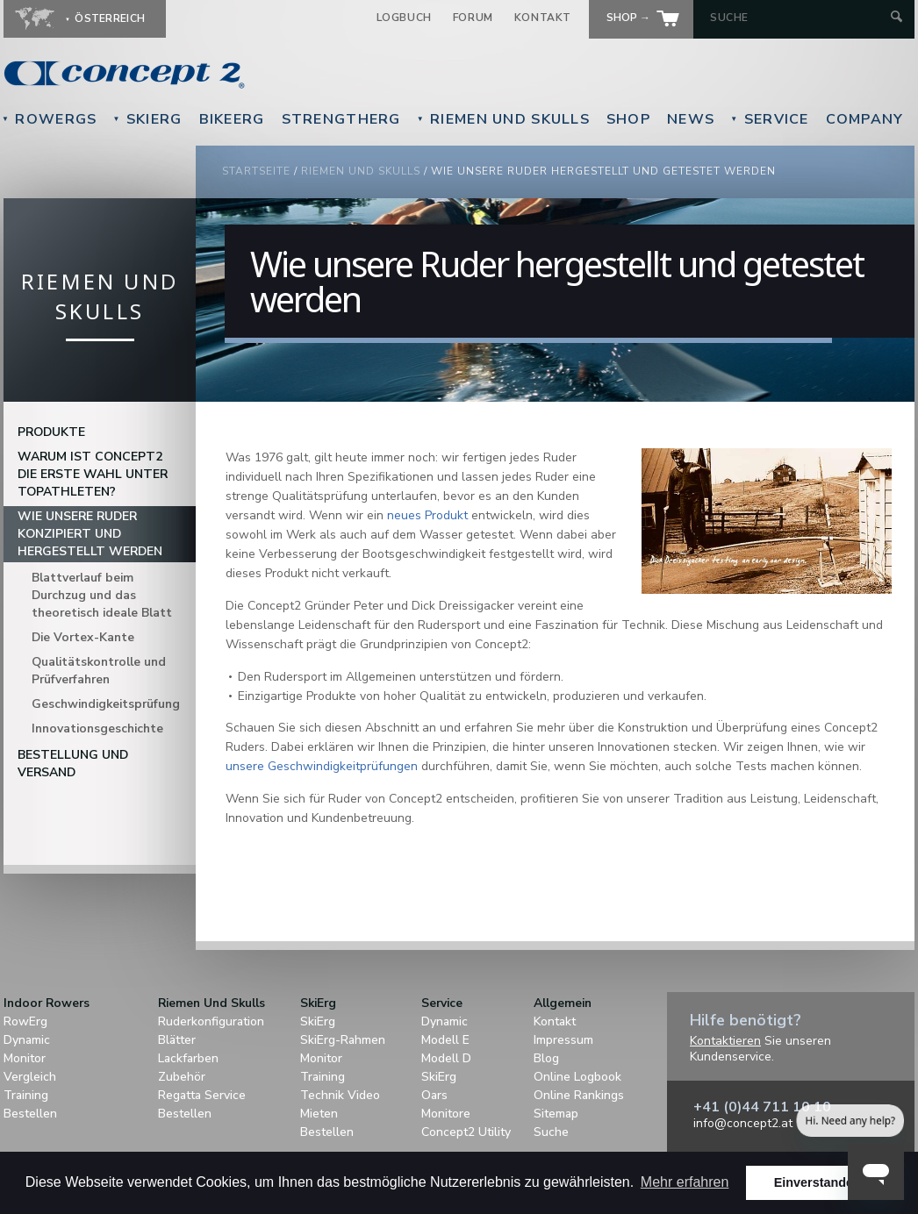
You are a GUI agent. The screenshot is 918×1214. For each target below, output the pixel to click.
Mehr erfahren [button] (685, 1182)
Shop (628, 119)
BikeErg (232, 119)
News (690, 119)
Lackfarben (188, 1058)
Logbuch (404, 18)
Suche (551, 1132)
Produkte (51, 432)
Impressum (563, 1040)
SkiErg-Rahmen (342, 1040)
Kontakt (542, 18)
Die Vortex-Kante (83, 637)
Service (769, 119)
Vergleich (30, 1076)
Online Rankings (579, 1095)
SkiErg (147, 119)
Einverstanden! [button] (819, 1182)
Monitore (445, 1113)
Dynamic (27, 1040)
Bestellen (30, 1113)
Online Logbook (577, 1076)
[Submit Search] (896, 18)
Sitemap (556, 1113)
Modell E (445, 1040)
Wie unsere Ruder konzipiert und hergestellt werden (90, 534)
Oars (434, 1095)
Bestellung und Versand (73, 763)
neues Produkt (427, 515)
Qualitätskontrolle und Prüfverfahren (99, 670)
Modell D (446, 1058)
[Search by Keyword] (798, 17)
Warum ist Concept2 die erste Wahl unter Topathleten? (93, 474)
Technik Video (340, 1095)
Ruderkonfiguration (211, 1021)
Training (26, 1095)
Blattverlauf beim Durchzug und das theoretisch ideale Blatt (102, 595)
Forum (473, 18)
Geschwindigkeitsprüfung (106, 704)
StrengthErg (341, 119)
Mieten (319, 1113)
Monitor (25, 1058)
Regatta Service (202, 1095)
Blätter (177, 1040)
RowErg (25, 1021)
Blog (546, 1058)
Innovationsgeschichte (97, 728)
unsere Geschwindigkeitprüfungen (322, 766)
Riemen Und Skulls (503, 119)
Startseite (256, 171)
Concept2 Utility (466, 1132)
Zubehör (181, 1076)
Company (865, 119)
